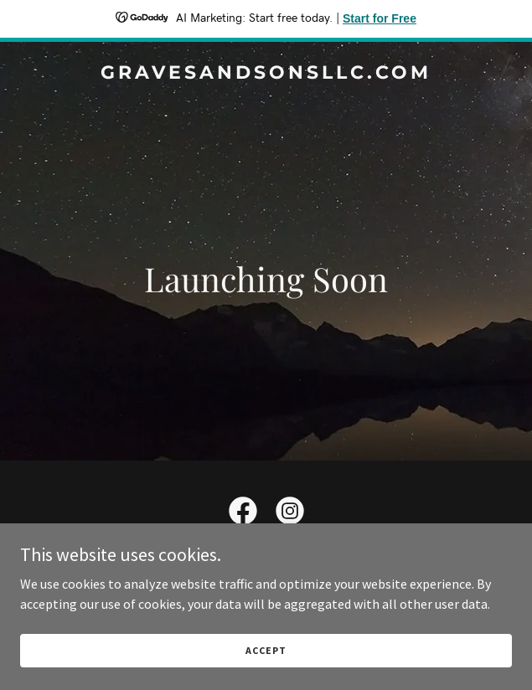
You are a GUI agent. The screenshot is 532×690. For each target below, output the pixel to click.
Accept (265, 650)
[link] (266, 73)
